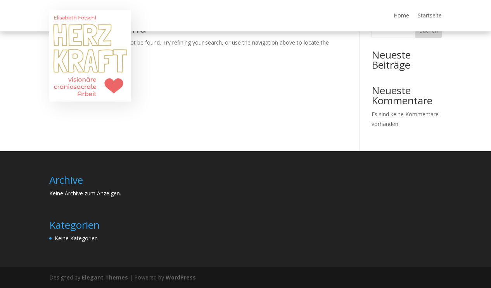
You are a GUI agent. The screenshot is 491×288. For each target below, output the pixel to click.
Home (401, 16)
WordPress (181, 277)
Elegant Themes (105, 277)
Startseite (430, 16)
